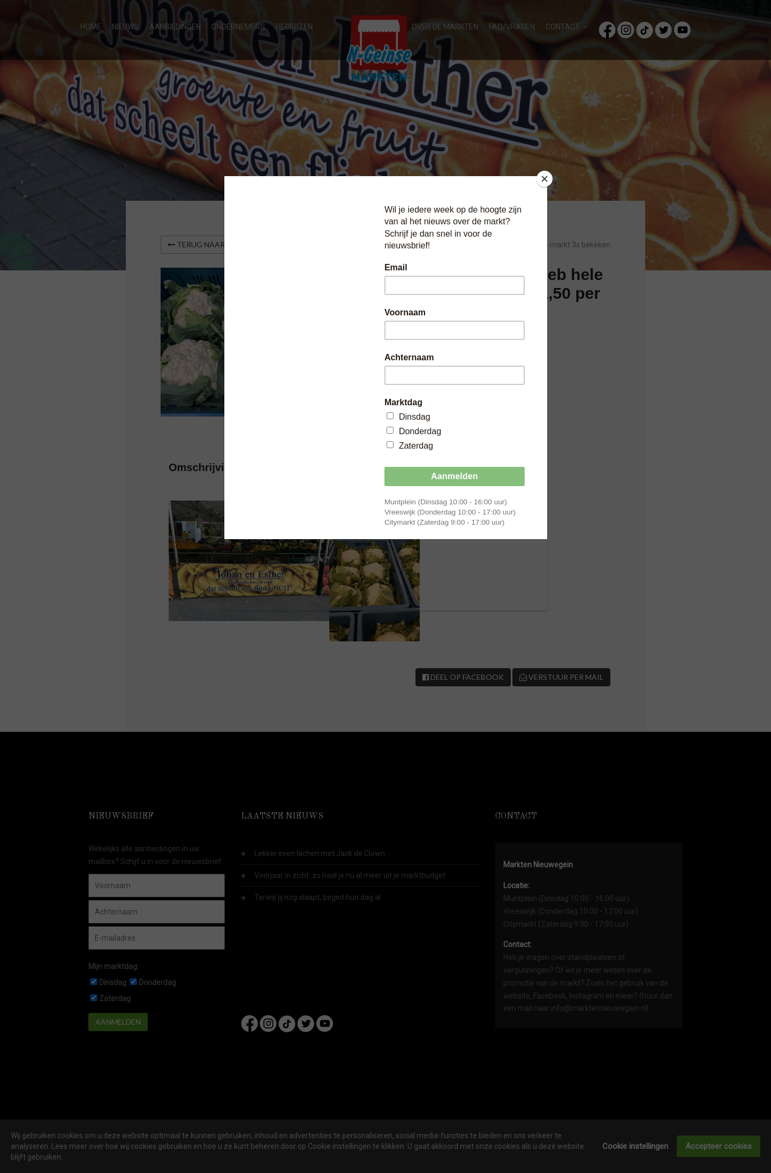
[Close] (544, 179)
